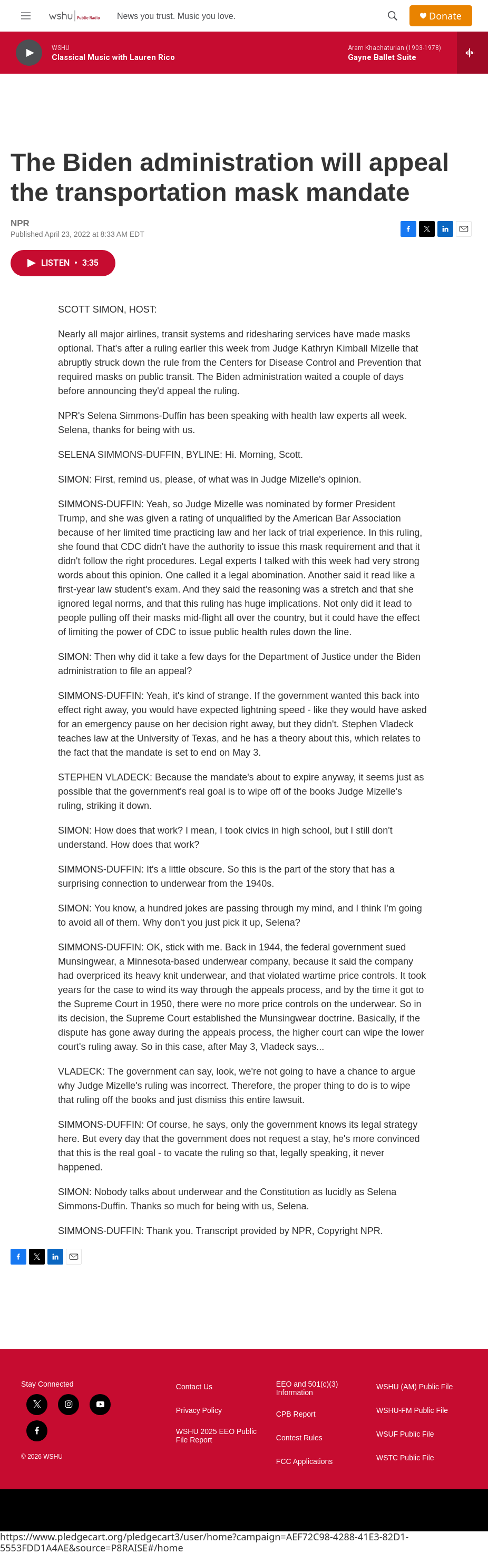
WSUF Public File (405, 1434)
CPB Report (296, 1414)
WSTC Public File (405, 1458)
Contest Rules (299, 1438)
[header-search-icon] (393, 16)
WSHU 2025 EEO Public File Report (216, 1436)
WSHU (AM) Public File (414, 1387)
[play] (29, 53)
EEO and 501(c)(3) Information (307, 1388)
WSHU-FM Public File (412, 1411)
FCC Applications (304, 1462)
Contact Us (194, 1387)
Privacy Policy (199, 1411)
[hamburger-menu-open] (26, 15)
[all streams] (472, 53)
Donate (445, 16)
